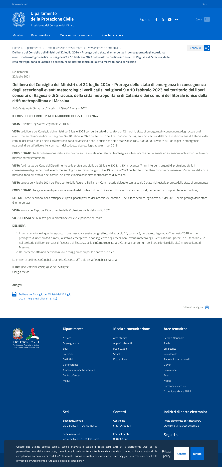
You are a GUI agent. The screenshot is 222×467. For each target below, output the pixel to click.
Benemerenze (70, 365)
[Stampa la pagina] (207, 307)
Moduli (66, 381)
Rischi (167, 343)
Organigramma (71, 343)
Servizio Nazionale (174, 338)
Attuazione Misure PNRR (177, 391)
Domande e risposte (175, 386)
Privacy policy (166, 453)
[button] (206, 19)
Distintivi (68, 359)
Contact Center (71, 375)
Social (116, 354)
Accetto (181, 453)
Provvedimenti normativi (102, 47)
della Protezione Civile (53, 16)
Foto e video (120, 359)
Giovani (168, 365)
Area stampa (120, 338)
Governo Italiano (20, 4)
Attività (67, 338)
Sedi (65, 349)
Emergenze (170, 349)
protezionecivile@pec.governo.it (181, 426)
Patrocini (68, 354)
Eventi (167, 375)
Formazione (170, 370)
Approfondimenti (122, 343)
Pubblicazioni (120, 349)
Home (16, 47)
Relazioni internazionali (176, 359)
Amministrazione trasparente (64, 47)
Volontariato (170, 354)
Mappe (167, 381)
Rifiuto (197, 453)
